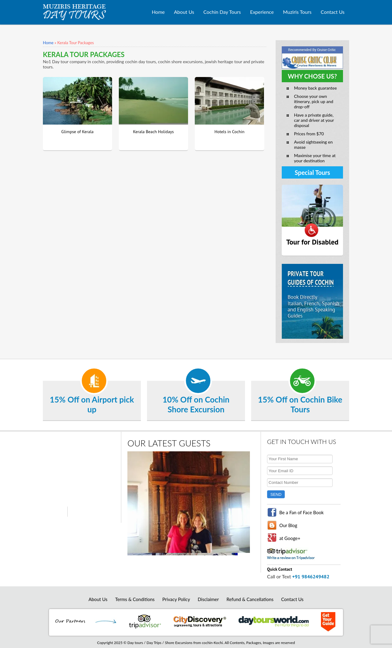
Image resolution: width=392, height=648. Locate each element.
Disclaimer (208, 599)
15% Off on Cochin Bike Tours (300, 404)
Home (158, 12)
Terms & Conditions (135, 599)
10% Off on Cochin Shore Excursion (196, 404)
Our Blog (288, 525)
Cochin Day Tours (222, 12)
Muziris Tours (297, 12)
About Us (184, 12)
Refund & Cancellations (250, 599)
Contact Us (333, 12)
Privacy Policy (176, 599)
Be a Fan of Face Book (301, 512)
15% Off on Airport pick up (92, 404)
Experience (262, 12)
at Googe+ (289, 538)
